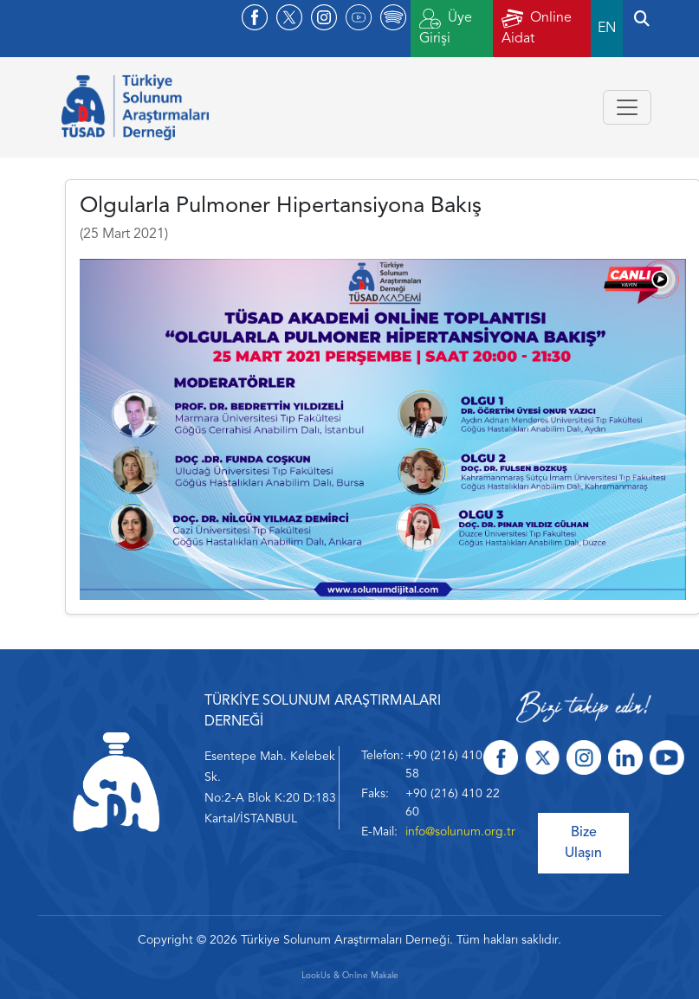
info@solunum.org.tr (460, 832)
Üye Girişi (445, 27)
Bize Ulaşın (583, 843)
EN (607, 28)
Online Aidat (537, 27)
